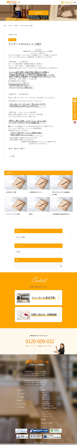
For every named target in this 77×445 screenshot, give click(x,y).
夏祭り (31, 214)
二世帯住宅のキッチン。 (36, 192)
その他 (12, 39)
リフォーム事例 (21, 393)
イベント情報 (20, 397)
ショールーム (44, 411)
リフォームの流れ (21, 403)
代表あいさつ (45, 392)
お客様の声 (19, 400)
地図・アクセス (46, 399)
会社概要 (44, 395)
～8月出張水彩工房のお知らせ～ (61, 214)
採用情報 (43, 419)
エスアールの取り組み (47, 406)
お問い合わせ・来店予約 (47, 423)
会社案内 (43, 390)
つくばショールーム (47, 416)
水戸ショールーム (46, 414)
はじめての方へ (21, 390)
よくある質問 (20, 407)
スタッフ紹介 (45, 401)
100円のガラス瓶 (11, 192)
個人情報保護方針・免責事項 (49, 408)
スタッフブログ (46, 403)
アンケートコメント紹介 (13, 214)
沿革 (43, 397)
